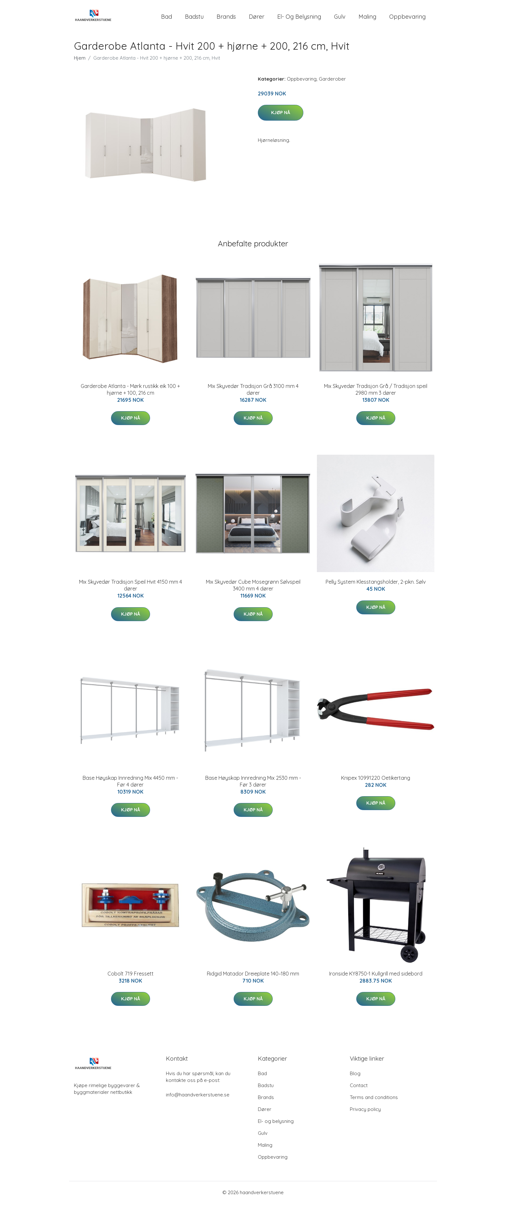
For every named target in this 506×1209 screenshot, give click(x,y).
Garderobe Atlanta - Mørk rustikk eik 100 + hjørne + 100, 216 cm (130, 394)
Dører (256, 19)
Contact (359, 1091)
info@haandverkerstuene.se (197, 1100)
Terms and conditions (374, 1103)
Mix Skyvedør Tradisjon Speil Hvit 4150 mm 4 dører (130, 590)
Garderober (332, 84)
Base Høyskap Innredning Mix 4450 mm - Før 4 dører (130, 786)
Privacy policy (365, 1115)
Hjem (80, 63)
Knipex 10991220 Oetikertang (375, 783)
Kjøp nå (280, 118)
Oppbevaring (407, 19)
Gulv (340, 19)
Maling (367, 19)
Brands (226, 19)
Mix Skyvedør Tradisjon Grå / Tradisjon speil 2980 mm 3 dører (375, 394)
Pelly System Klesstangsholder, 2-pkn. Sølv (376, 587)
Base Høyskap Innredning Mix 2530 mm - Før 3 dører (253, 786)
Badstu (194, 19)
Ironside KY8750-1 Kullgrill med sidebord (375, 979)
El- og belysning (299, 19)
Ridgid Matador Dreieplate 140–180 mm (253, 979)
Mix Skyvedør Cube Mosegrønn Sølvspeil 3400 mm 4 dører (253, 590)
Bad (166, 19)
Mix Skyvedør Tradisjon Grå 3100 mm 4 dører (253, 394)
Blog (355, 1079)
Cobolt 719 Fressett (130, 979)
